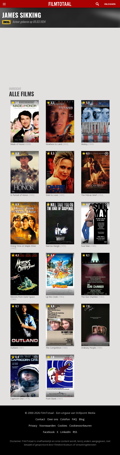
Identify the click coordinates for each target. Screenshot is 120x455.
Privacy (33, 425)
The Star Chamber (89, 297)
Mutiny (84, 144)
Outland (14, 347)
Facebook (49, 432)
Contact (40, 419)
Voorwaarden (47, 425)
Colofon (65, 419)
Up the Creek (52, 297)
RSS (75, 432)
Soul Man (85, 246)
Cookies (62, 425)
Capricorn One (17, 398)
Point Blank (51, 398)
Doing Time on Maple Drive (23, 246)
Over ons (52, 419)
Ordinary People (88, 347)
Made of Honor (17, 144)
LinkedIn (65, 432)
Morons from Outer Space (22, 297)
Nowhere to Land (54, 144)
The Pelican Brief (89, 195)
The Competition (53, 347)
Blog (81, 419)
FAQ (74, 419)
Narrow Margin (53, 246)
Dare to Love (52, 195)
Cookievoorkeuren (80, 425)
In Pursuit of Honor (19, 195)
